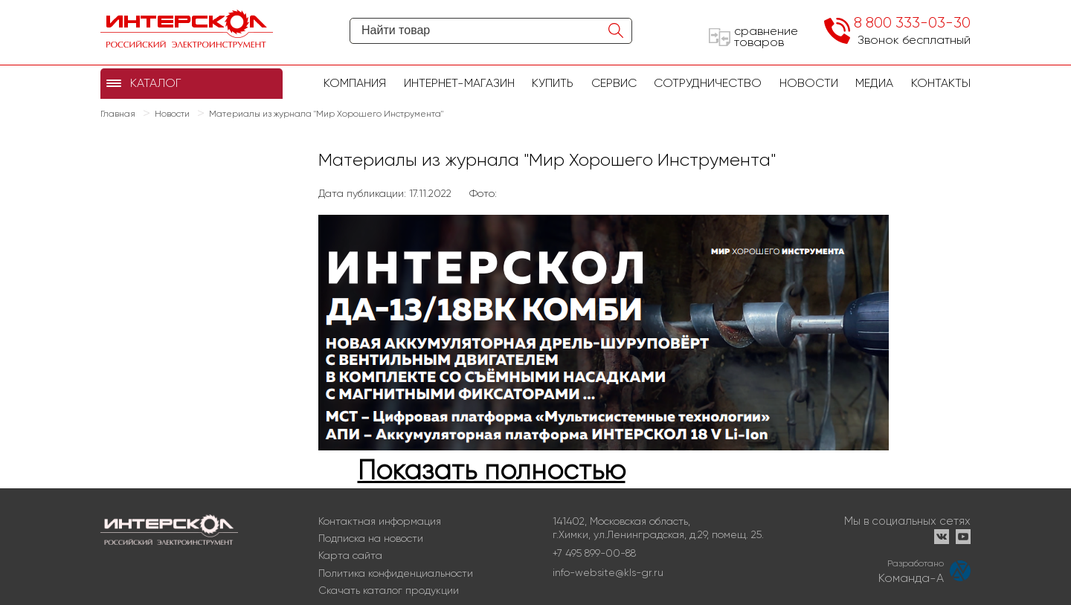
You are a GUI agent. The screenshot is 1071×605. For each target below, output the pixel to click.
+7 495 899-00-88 (594, 553)
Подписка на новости (370, 538)
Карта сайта (350, 555)
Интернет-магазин (459, 83)
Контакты (941, 83)
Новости (808, 83)
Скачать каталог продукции (388, 590)
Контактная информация (379, 521)
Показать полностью (491, 470)
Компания (355, 83)
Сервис (614, 83)
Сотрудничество (708, 83)
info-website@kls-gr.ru (608, 572)
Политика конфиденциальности (395, 573)
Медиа (874, 83)
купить (552, 83)
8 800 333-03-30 (912, 22)
